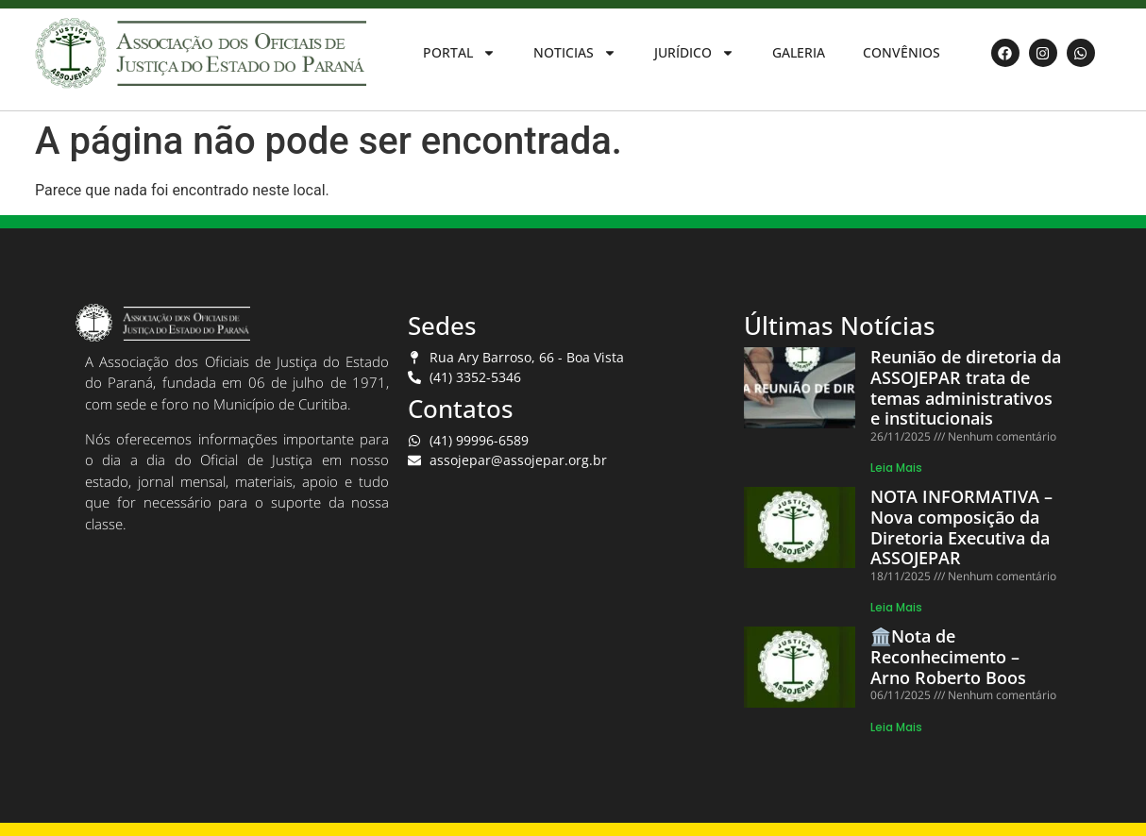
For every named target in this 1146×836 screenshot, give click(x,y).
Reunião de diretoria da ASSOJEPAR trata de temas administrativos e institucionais (965, 387)
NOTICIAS (574, 53)
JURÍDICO (694, 53)
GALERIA (798, 52)
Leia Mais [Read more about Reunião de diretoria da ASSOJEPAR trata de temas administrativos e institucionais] (896, 468)
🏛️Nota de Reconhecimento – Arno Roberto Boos (948, 656)
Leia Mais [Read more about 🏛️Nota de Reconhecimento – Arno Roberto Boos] (896, 727)
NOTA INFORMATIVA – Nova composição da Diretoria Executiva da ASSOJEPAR (961, 527)
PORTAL (459, 53)
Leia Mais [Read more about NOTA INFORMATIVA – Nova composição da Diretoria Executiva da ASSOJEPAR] (896, 607)
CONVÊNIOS (901, 52)
